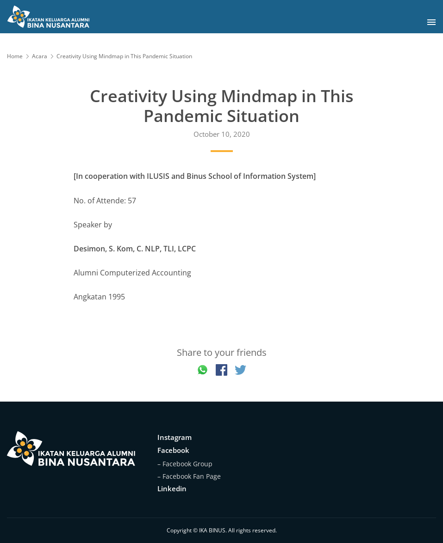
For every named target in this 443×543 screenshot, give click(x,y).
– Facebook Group (184, 463)
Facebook (173, 450)
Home (15, 56)
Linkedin (172, 488)
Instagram (174, 437)
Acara (39, 56)
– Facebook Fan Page (189, 476)
